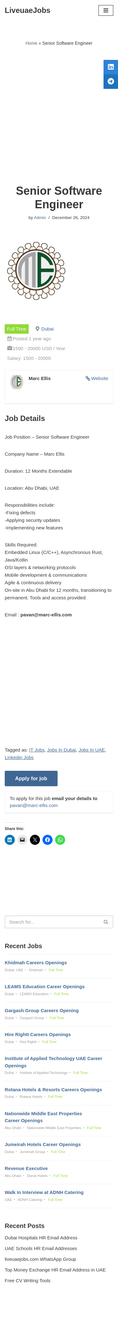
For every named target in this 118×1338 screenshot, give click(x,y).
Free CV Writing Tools (27, 1280)
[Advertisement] (59, 115)
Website (99, 378)
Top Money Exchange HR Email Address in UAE (55, 1269)
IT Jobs (37, 750)
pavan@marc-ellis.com (34, 805)
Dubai (47, 329)
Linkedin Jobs (19, 757)
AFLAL (91, 1328)
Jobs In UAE (92, 750)
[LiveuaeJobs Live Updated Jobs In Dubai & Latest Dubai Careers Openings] (27, 10)
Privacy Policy (20, 1316)
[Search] (52, 921)
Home (31, 43)
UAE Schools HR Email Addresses (41, 1248)
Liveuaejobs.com (37, 1328)
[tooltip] (111, 67)
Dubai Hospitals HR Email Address (41, 1237)
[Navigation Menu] (105, 10)
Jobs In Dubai (61, 750)
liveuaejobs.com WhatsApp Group (40, 1259)
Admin (40, 217)
